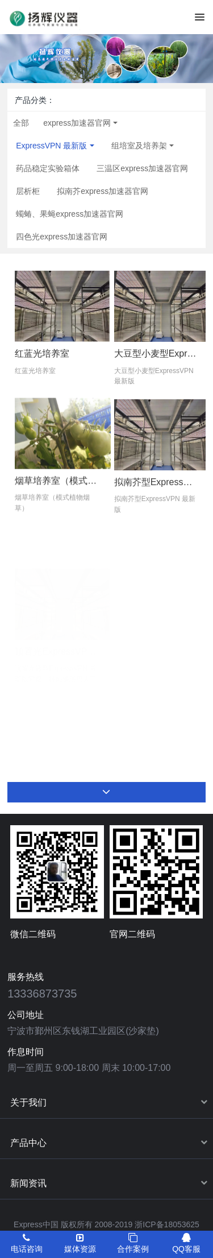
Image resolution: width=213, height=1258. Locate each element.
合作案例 (133, 1243)
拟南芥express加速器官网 (102, 191)
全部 (21, 122)
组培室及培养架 (139, 145)
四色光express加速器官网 (61, 236)
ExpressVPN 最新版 (51, 145)
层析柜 (28, 191)
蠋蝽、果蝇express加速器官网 (69, 213)
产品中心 (28, 1143)
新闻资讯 (28, 1183)
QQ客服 (186, 1243)
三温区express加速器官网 (142, 168)
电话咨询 (27, 1243)
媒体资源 (80, 1243)
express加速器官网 (77, 122)
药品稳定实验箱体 (48, 168)
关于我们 (28, 1102)
